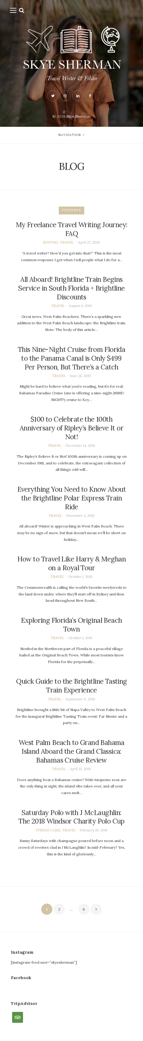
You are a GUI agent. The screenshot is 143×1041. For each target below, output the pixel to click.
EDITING (50, 242)
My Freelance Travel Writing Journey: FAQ (72, 229)
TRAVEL (67, 242)
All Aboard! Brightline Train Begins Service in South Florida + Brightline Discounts (71, 288)
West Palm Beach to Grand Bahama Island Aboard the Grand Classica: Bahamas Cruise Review (71, 751)
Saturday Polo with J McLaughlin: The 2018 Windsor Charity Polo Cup (71, 817)
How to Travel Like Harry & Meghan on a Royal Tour (71, 563)
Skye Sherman (78, 116)
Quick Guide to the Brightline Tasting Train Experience (71, 685)
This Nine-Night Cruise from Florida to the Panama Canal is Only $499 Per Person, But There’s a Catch (71, 358)
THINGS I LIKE (47, 830)
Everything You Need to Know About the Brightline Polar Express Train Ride (71, 498)
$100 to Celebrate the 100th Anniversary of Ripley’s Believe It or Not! (71, 428)
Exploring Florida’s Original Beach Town (71, 624)
